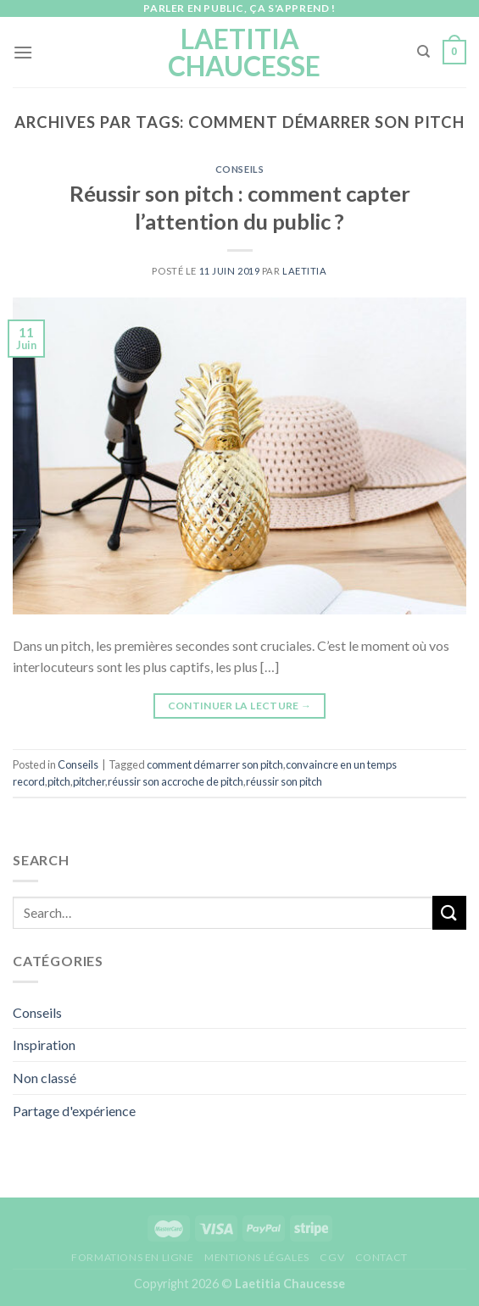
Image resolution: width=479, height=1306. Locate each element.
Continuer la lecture (240, 705)
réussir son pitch (284, 781)
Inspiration (44, 1044)
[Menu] (23, 52)
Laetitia (304, 270)
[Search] (423, 52)
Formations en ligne (132, 1257)
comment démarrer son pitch (215, 764)
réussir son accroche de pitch (175, 781)
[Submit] (449, 912)
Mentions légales (256, 1257)
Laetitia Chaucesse (239, 52)
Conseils (239, 169)
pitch (58, 781)
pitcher (89, 781)
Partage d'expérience (74, 1111)
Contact (381, 1257)
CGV (332, 1257)
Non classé (44, 1078)
